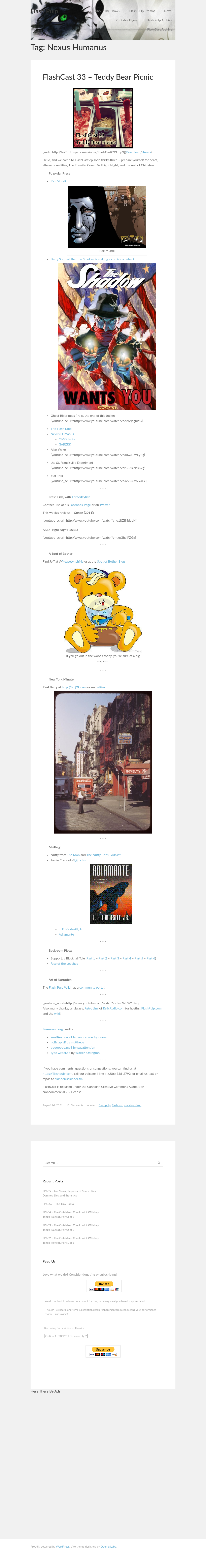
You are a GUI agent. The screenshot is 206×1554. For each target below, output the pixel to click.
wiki (57, 1013)
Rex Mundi (58, 181)
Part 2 (103, 958)
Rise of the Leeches (64, 963)
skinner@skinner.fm (68, 1079)
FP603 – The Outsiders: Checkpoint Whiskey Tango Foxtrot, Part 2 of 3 (71, 1227)
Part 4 (127, 958)
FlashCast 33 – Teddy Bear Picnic (98, 76)
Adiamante (66, 934)
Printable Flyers (127, 20)
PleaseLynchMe (72, 561)
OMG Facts (67, 439)
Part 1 (91, 958)
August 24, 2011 (53, 1105)
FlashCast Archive (159, 29)
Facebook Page (80, 505)
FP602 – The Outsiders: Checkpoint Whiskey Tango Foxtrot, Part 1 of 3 (71, 1240)
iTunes (146, 152)
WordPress (62, 1546)
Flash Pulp (44, 10)
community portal (91, 987)
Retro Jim (91, 1008)
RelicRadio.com (113, 1008)
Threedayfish (81, 497)
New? (168, 11)
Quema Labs (108, 1546)
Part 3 (115, 958)
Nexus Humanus (62, 434)
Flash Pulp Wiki (60, 987)
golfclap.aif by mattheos (67, 1042)
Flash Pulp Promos (142, 11)
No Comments (75, 1105)
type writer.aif (60, 1052)
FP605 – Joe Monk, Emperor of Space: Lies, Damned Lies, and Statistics (69, 1193)
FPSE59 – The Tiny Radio (58, 1204)
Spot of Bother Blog (111, 561)
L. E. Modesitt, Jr (70, 929)
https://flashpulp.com (57, 1073)
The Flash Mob (61, 428)
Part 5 (139, 958)
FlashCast (117, 1105)
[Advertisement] (72, 1457)
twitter (100, 687)
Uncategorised (132, 1105)
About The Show (108, 11)
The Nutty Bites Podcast (104, 855)
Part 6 (151, 958)
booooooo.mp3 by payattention (73, 1047)
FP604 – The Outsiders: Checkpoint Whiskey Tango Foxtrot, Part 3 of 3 (71, 1214)
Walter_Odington (87, 1052)
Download (133, 152)
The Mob (73, 855)
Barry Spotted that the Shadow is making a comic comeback (93, 259)
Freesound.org (53, 1029)
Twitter (104, 505)
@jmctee (80, 860)
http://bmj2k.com (74, 687)
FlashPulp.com (151, 1008)
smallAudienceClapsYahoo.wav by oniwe (79, 1037)
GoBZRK (65, 444)
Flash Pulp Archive (159, 20)
